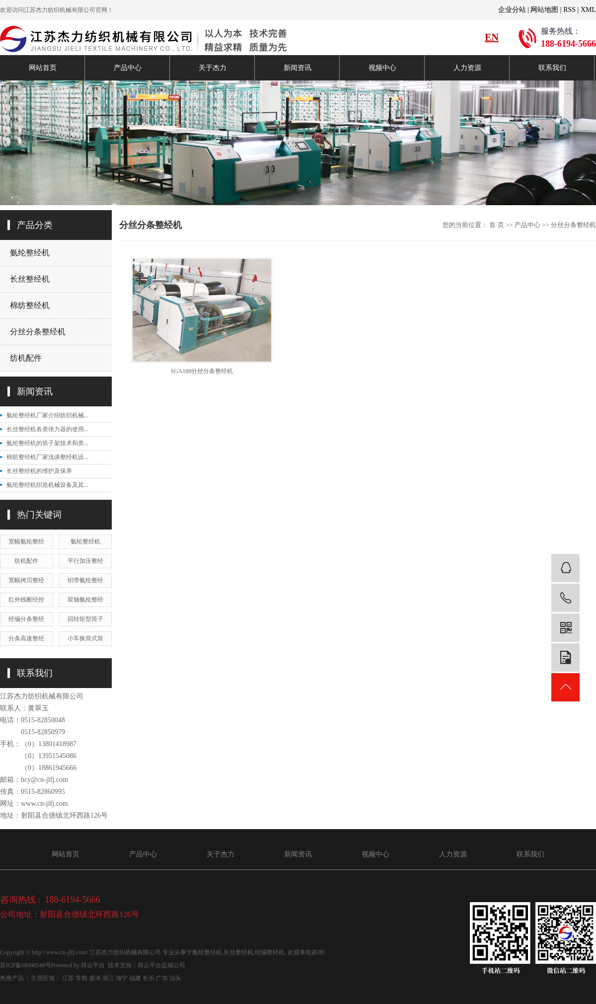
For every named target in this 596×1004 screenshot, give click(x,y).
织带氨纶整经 (85, 580)
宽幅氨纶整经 (26, 541)
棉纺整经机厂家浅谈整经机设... (47, 457)
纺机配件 (26, 358)
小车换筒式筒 (85, 638)
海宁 (122, 978)
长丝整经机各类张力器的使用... (47, 429)
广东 (162, 978)
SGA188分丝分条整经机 (201, 371)
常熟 (81, 978)
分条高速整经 (26, 638)
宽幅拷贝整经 (26, 580)
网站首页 (43, 68)
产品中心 (128, 68)
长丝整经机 (30, 279)
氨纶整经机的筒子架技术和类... (47, 443)
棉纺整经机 (30, 305)
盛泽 (95, 978)
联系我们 (552, 68)
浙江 (108, 978)
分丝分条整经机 (38, 331)
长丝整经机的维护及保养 (39, 470)
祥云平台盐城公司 (161, 965)
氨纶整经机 (30, 252)
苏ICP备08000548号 (25, 965)
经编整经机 (270, 952)
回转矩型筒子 (85, 619)
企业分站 (512, 9)
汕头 (175, 978)
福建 (135, 978)
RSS (569, 9)
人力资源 (467, 68)
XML (588, 9)
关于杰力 (212, 68)
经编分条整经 (26, 619)
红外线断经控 (26, 599)
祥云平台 (93, 965)
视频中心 (382, 68)
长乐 (148, 978)
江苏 (68, 978)
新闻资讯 (297, 68)
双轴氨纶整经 (85, 599)
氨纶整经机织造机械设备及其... (47, 484)
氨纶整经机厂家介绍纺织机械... (47, 415)
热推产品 (12, 978)
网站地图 (544, 9)
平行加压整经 (85, 560)
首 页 (496, 225)
